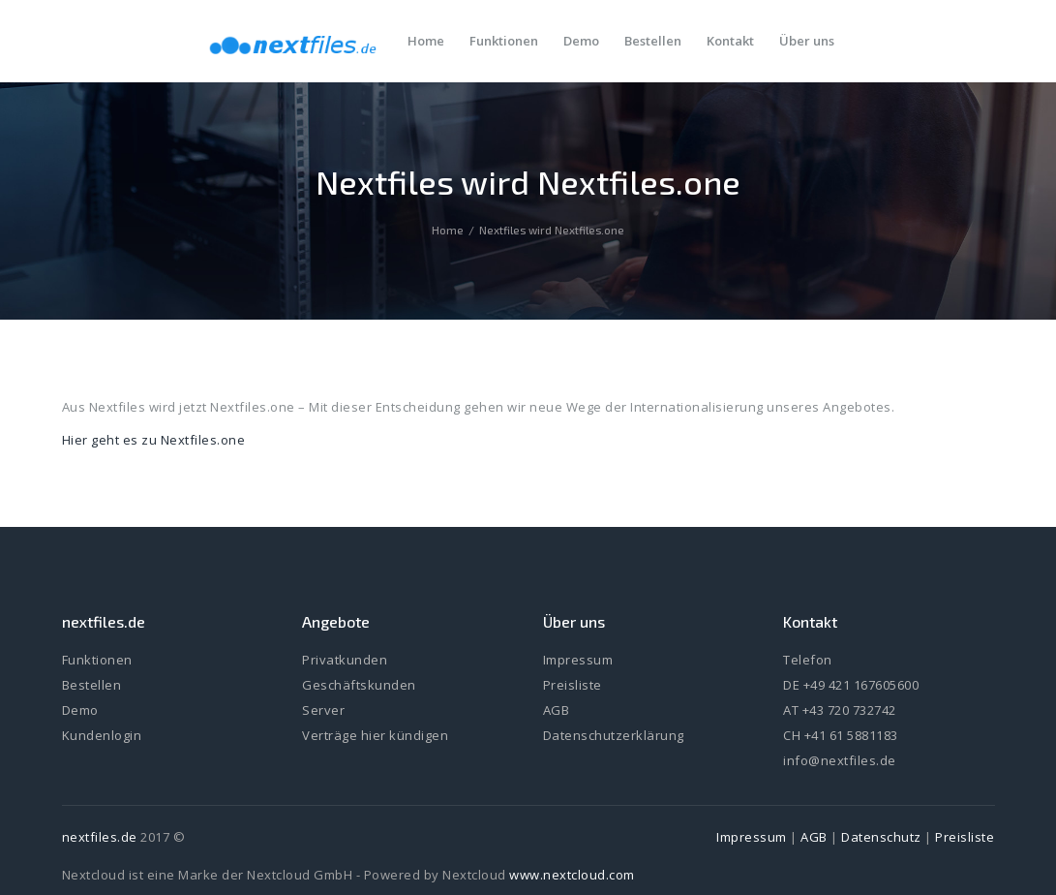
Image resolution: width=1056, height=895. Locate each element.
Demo (80, 710)
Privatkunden (344, 659)
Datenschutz (881, 837)
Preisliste (572, 685)
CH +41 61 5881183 (840, 735)
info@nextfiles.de (839, 760)
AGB (556, 710)
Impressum (578, 659)
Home (448, 230)
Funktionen (97, 659)
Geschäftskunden (359, 685)
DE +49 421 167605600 (851, 685)
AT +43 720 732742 (839, 710)
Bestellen (92, 685)
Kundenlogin (102, 735)
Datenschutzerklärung (613, 735)
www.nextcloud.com (572, 874)
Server (323, 710)
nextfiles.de (99, 837)
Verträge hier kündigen (375, 735)
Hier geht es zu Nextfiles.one (154, 439)
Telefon (807, 659)
